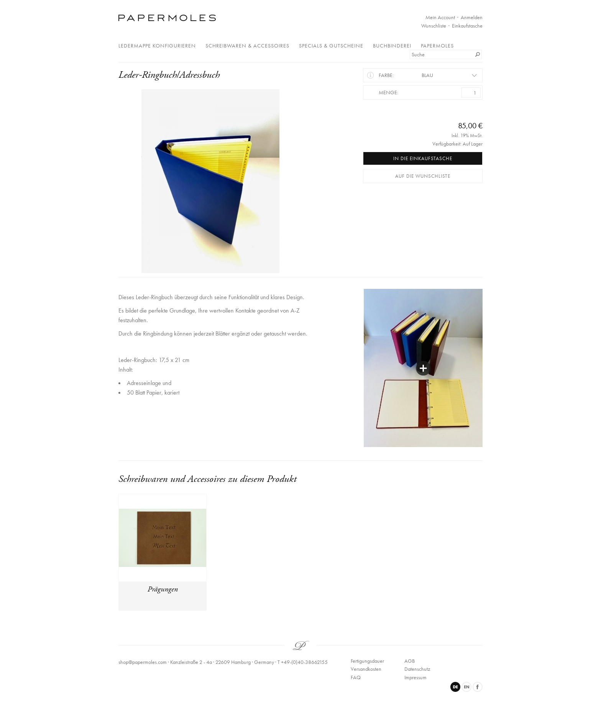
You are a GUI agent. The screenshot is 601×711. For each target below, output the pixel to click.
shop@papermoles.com (142, 662)
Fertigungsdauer (367, 660)
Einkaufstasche (467, 25)
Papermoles (437, 45)
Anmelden (472, 17)
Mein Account (440, 17)
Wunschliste (433, 25)
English (466, 687)
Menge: (388, 92)
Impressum (415, 677)
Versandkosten (366, 668)
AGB (409, 660)
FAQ (356, 677)
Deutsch (455, 687)
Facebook (478, 687)
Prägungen (163, 589)
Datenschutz (417, 668)
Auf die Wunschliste (422, 176)
